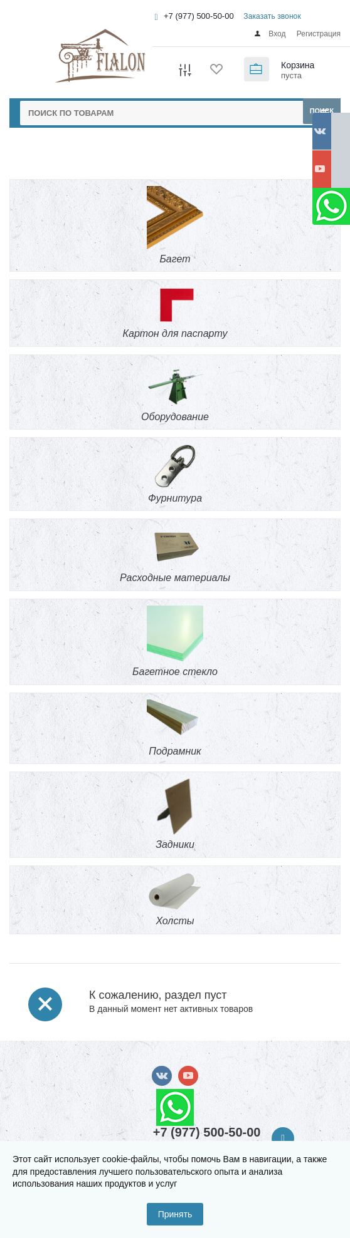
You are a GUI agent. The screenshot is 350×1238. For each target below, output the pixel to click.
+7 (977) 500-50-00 (199, 16)
